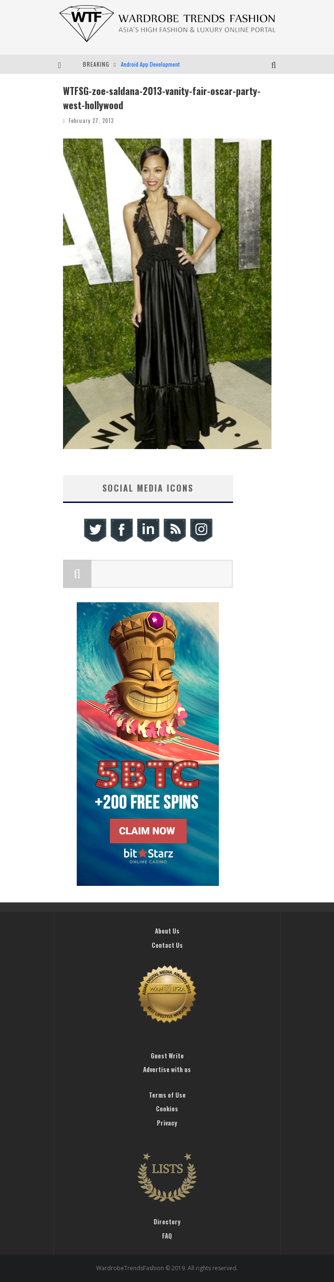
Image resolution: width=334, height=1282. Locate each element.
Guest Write (167, 1055)
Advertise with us (167, 1069)
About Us (167, 931)
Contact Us (167, 945)
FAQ (167, 1235)
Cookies (167, 1108)
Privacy (167, 1122)
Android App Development (150, 64)
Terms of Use (167, 1095)
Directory (167, 1221)
